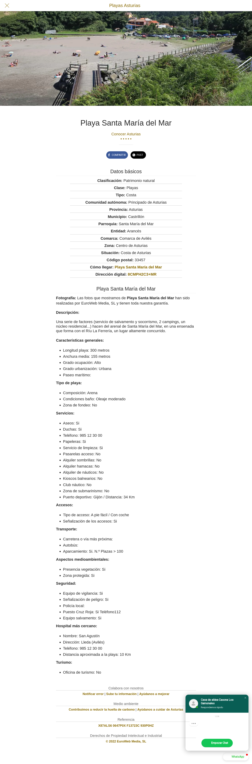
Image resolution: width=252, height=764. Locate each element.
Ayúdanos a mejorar (154, 694)
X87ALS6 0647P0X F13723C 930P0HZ (126, 725)
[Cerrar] (7, 6)
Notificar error (93, 694)
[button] (245, 698)
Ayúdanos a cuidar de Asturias (160, 709)
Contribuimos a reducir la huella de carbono (102, 709)
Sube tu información (121, 694)
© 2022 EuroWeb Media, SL (126, 741)
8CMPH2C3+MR (142, 274)
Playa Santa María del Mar (138, 267)
